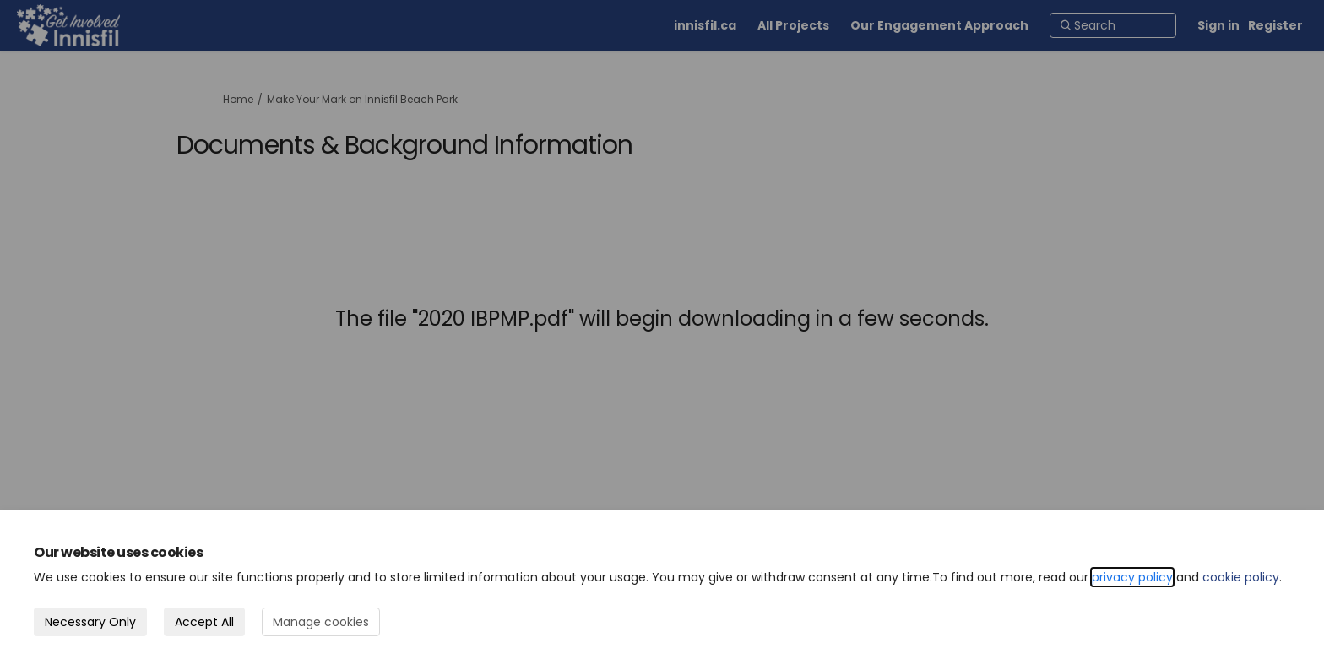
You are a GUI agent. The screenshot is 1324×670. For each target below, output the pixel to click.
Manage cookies (321, 621)
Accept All (204, 621)
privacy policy (1132, 577)
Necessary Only (90, 621)
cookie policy (1240, 577)
